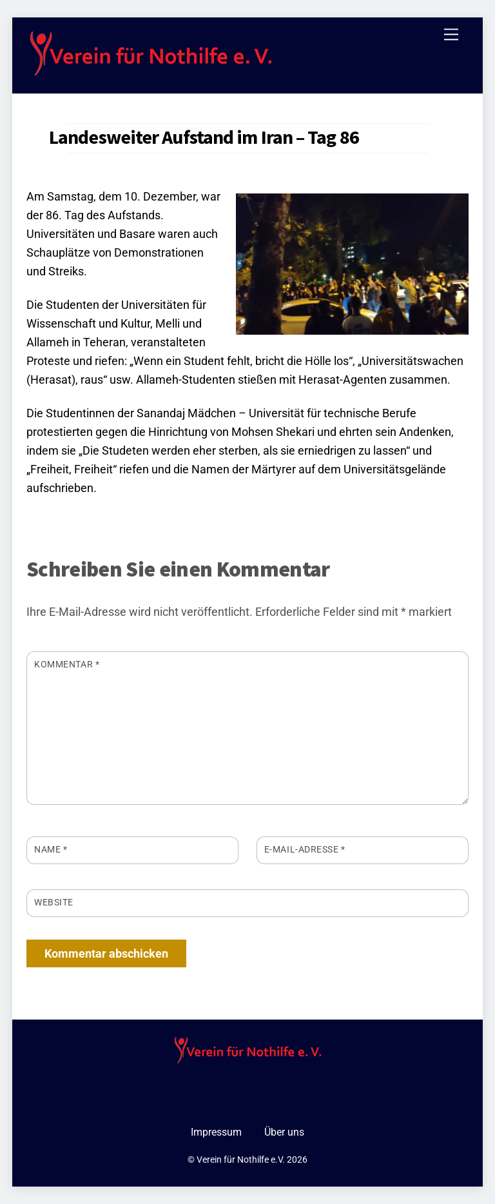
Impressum (216, 1132)
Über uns (284, 1132)
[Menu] (451, 34)
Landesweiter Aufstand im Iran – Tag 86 (204, 136)
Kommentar (66, 664)
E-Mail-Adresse (304, 849)
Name (50, 849)
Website (53, 902)
